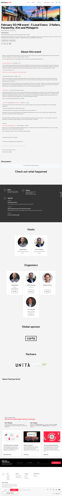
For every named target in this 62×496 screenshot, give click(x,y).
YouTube (26, 477)
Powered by (56, 493)
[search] (56, 2)
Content (39, 2)
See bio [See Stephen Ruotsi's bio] (47, 291)
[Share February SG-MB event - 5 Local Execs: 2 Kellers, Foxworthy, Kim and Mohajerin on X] (5, 44)
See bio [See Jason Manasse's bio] (31, 291)
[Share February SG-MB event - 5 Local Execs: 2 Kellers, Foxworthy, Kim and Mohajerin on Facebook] (2, 44)
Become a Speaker (19, 477)
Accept (14, 489)
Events (33, 2)
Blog (25, 476)
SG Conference (18, 475)
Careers (35, 475)
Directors (8, 479)
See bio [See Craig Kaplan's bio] (14, 291)
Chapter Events (18, 476)
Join (28, 2)
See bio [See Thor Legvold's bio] (31, 314)
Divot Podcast (27, 478)
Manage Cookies (10, 493)
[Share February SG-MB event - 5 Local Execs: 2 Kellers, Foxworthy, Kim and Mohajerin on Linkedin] (7, 44)
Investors (8, 475)
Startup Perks (47, 2)
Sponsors (8, 478)
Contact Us (35, 476)
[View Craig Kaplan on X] (14, 283)
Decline (5, 489)
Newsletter (26, 475)
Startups (8, 477)
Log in (59, 2)
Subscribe (55, 462)
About (53, 2)
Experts (8, 476)
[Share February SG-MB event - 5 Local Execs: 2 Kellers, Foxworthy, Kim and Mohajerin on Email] (10, 44)
